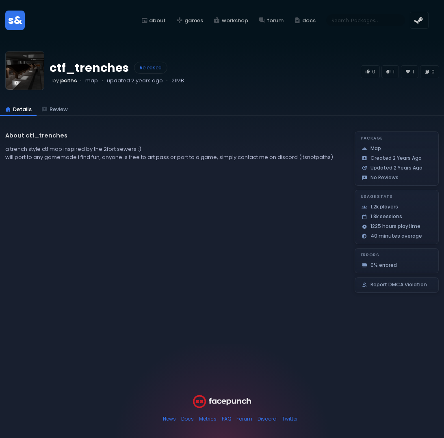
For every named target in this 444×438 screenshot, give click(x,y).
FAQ (226, 418)
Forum (244, 418)
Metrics (208, 418)
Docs (187, 418)
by (64, 80)
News (169, 418)
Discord (267, 418)
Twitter (290, 418)
